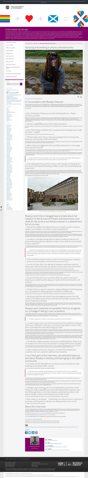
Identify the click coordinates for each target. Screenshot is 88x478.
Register (7, 204)
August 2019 (8, 188)
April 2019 (8, 192)
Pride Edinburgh (9, 116)
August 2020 (8, 173)
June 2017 (8, 197)
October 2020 (8, 170)
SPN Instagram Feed (9, 56)
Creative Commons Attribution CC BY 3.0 (71, 427)
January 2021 (8, 166)
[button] (26, 432)
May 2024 (8, 133)
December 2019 (9, 183)
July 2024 (8, 131)
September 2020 (9, 171)
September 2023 (9, 139)
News (7, 113)
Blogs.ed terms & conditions (10, 462)
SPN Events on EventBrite (10, 47)
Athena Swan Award (55, 149)
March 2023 (8, 146)
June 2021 (8, 162)
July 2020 (8, 174)
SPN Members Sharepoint (10, 64)
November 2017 (9, 194)
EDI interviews (55, 411)
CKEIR (41, 98)
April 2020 (8, 178)
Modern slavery (34, 465)
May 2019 (8, 190)
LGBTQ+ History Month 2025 (11, 93)
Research (8, 118)
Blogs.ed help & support (9, 466)
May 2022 (8, 155)
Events (7, 109)
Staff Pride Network (16, 30)
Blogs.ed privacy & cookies (10, 463)
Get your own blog (29, 473)
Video (7, 121)
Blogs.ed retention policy (10, 465)
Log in (7, 205)
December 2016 (9, 198)
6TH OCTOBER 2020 (34, 98)
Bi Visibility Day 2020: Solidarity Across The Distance (57, 446)
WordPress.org (9, 209)
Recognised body (32, 469)
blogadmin (54, 427)
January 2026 (8, 125)
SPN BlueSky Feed (9, 53)
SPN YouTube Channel (10, 58)
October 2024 (8, 129)
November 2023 (9, 137)
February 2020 (9, 180)
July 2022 (8, 152)
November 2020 (9, 169)
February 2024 (9, 134)
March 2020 (8, 179)
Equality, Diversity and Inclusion (39, 413)
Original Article (28, 98)
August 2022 (8, 151)
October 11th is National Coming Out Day (14, 100)
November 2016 (9, 199)
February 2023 (9, 147)
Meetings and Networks (10, 112)
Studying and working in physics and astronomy (34, 427)
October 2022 (8, 149)
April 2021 (8, 164)
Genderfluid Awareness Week (11, 98)
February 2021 (9, 165)
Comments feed (9, 208)
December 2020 (9, 167)
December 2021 (9, 158)
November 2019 (9, 184)
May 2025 (8, 126)
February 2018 (9, 193)
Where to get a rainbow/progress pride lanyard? (13, 68)
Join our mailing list (9, 45)
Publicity (8, 117)
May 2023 (8, 143)
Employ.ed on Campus (47, 414)
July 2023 (8, 140)
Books (7, 108)
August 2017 (8, 196)
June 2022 (8, 153)
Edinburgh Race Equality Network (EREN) (13, 73)
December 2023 (9, 135)
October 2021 (8, 160)
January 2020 (8, 181)
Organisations (9, 114)
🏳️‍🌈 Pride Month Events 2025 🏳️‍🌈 (12, 92)
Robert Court (37, 446)
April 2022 (8, 156)
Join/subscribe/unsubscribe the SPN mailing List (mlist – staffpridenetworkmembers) (13, 96)
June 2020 (8, 175)
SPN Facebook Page (9, 50)
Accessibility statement (36, 462)
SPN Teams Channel (9, 61)
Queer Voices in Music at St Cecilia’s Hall (13, 104)
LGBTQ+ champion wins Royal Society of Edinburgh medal (58, 450)
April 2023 (8, 144)
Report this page (35, 466)
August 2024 (8, 130)
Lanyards (8, 110)
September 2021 (9, 161)
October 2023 (8, 138)
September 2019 (9, 187)
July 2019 (8, 189)
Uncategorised (9, 119)
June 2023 (8, 142)
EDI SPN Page (8, 70)
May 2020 (8, 176)
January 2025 (8, 128)
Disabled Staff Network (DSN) (11, 76)
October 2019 (8, 185)
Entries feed (8, 206)
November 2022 (9, 148)
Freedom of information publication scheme (40, 463)
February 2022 (9, 157)
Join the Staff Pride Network (11, 42)
